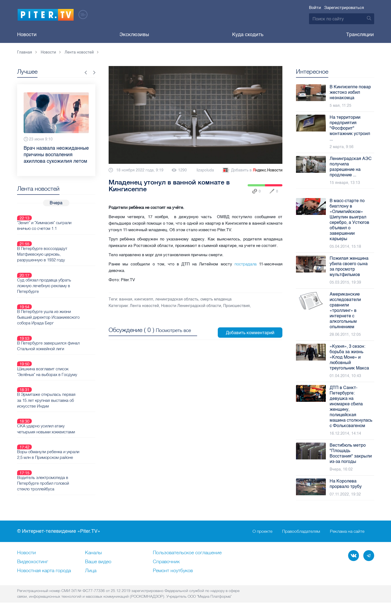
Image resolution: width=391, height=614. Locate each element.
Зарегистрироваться (344, 7)
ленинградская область (176, 299)
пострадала (246, 264)
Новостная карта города (44, 571)
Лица (90, 571)
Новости (27, 34)
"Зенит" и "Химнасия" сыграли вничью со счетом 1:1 (62, 219)
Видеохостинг (32, 562)
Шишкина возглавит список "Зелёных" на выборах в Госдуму (64, 337)
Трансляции (360, 34)
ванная (125, 299)
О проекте (262, 531)
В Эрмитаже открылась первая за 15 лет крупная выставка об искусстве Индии (65, 359)
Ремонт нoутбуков (173, 571)
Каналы (93, 553)
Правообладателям (301, 531)
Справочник (166, 562)
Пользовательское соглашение (187, 553)
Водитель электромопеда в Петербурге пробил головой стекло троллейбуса (61, 428)
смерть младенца (216, 299)
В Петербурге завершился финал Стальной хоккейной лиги (65, 318)
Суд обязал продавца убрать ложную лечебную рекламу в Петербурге (61, 266)
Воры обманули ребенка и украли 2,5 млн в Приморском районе (62, 403)
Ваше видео (98, 562)
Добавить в (252, 170)
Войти (315, 7)
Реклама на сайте (347, 531)
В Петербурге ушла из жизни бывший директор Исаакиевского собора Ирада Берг (62, 293)
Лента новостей (144, 305)
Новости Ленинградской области (191, 305)
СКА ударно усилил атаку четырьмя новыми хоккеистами (63, 381)
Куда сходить (247, 34)
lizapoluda (205, 170)
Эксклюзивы (134, 34)
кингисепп (143, 299)
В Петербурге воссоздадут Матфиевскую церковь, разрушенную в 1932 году (59, 241)
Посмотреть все (173, 326)
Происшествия (236, 305)
